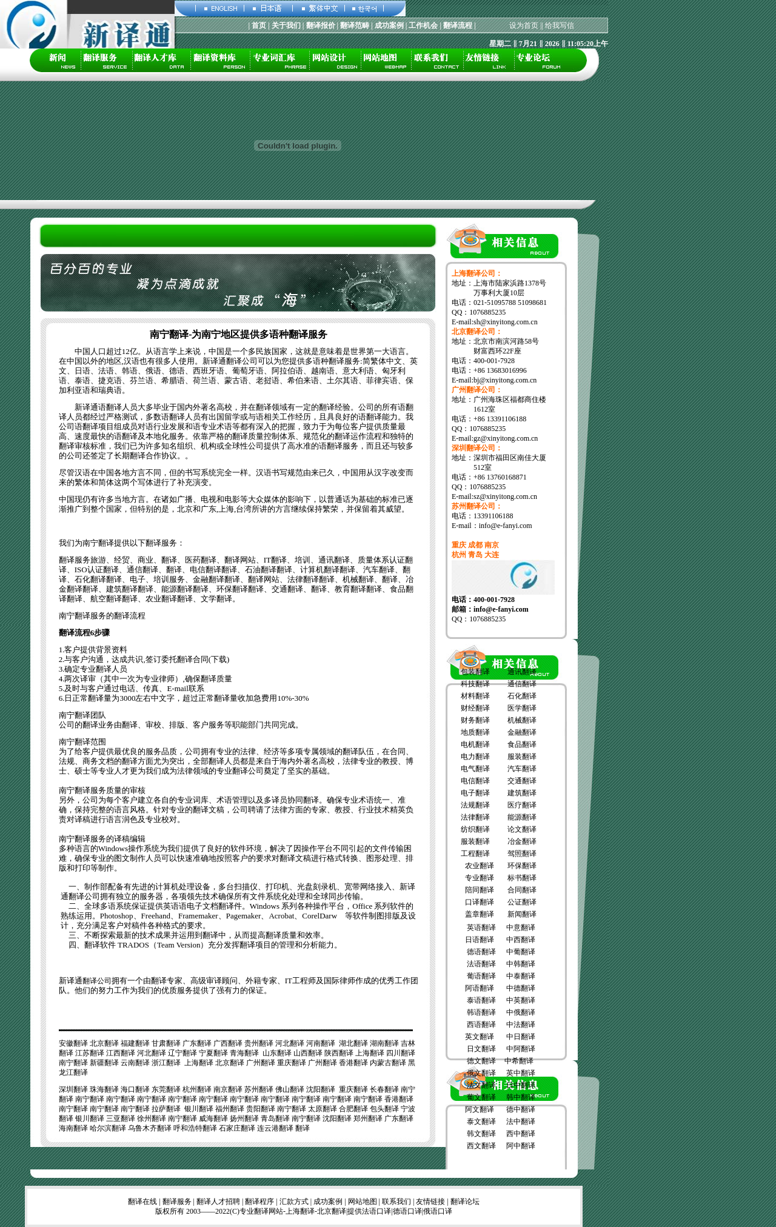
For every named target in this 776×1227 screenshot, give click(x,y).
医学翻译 (522, 708)
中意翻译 (520, 927)
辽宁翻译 (182, 1053)
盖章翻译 (478, 914)
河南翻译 (320, 1043)
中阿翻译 (520, 1049)
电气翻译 (475, 768)
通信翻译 (522, 684)
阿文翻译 (479, 1109)
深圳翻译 (73, 1089)
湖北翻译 (353, 1043)
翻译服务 (177, 1201)
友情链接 (430, 1201)
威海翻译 (213, 1118)
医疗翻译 (522, 805)
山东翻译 (277, 1053)
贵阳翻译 (260, 1109)
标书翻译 (522, 878)
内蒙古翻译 (388, 1062)
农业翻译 (479, 865)
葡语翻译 (481, 976)
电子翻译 (475, 793)
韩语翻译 (481, 1012)
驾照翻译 (522, 853)
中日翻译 (520, 1036)
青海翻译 (244, 1053)
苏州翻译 (258, 1089)
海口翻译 (135, 1089)
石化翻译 (522, 696)
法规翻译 (475, 805)
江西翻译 (120, 1053)
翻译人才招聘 (218, 1201)
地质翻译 (475, 732)
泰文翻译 (481, 1121)
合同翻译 (522, 890)
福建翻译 (135, 1043)
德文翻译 (481, 1061)
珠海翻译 (104, 1089)
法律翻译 (475, 817)
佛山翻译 (289, 1089)
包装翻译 (475, 671)
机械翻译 (522, 720)
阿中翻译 (520, 1146)
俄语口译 (437, 1211)
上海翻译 (369, 1053)
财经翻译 (475, 708)
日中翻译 (520, 1085)
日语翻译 (479, 939)
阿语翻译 (479, 988)
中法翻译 (520, 1024)
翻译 (302, 1128)
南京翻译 (227, 1089)
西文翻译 (481, 1146)
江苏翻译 (89, 1053)
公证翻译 (522, 902)
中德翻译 (520, 988)
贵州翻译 (258, 1043)
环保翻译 (522, 865)
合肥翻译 (353, 1109)
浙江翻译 (166, 1062)
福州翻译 (229, 1109)
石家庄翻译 (237, 1128)
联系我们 (396, 1201)
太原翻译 (322, 1109)
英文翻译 (479, 1036)
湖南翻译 (384, 1043)
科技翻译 (475, 684)
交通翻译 (522, 781)
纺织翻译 (475, 829)
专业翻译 (479, 878)
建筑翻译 (522, 793)
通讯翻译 (522, 671)
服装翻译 (522, 756)
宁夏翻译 (213, 1053)
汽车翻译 (522, 768)
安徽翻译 (73, 1043)
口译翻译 (479, 902)
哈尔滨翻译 (108, 1128)
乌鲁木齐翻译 (150, 1128)
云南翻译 (135, 1062)
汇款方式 (294, 1201)
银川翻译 (198, 1109)
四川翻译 (400, 1053)
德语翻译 (481, 952)
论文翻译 (522, 829)
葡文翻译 (481, 1097)
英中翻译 (520, 1073)
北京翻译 (104, 1043)
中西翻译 (520, 939)
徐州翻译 (151, 1118)
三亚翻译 (120, 1118)
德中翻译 (520, 1109)
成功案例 (328, 1201)
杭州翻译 (197, 1089)
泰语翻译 (481, 1000)
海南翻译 (73, 1128)
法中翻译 (520, 1121)
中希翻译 (519, 1061)
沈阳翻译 (320, 1089)
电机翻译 (475, 744)
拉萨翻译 (166, 1109)
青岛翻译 (275, 1118)
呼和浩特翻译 (195, 1128)
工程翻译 (475, 853)
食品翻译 (522, 744)
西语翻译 (481, 1024)
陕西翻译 (338, 1053)
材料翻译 (475, 696)
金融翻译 (522, 732)
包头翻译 (384, 1109)
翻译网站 (268, 1211)
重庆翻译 (291, 1062)
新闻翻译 (522, 914)
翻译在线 (142, 1201)
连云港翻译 (275, 1128)
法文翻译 (481, 1085)
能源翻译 (522, 817)
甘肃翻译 (166, 1043)
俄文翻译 (481, 1073)
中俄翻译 (520, 1012)
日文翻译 (481, 1049)
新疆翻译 (104, 1062)
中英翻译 (520, 1000)
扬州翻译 (244, 1118)
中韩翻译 (520, 964)
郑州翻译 (368, 1118)
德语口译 (407, 1211)
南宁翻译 (73, 1062)
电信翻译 (475, 781)
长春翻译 (384, 1089)
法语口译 (376, 1211)
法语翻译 (481, 964)
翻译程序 (259, 1201)
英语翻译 (481, 927)
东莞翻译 (166, 1089)
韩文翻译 (481, 1133)
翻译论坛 (465, 1201)
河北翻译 (289, 1043)
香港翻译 (353, 1062)
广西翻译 (227, 1043)
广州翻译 (260, 1062)
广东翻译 (197, 1043)
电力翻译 (475, 756)
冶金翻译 (522, 841)
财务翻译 (475, 720)
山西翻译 (308, 1053)
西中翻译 (520, 1133)
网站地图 (362, 1201)
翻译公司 (97, 981)
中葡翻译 (520, 952)
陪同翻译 (479, 890)
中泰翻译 (520, 976)
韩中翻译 (520, 1097)
